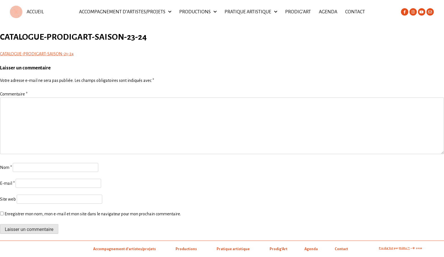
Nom (6, 167)
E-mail (7, 183)
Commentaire (13, 94)
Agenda (328, 11)
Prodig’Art (298, 11)
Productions (198, 12)
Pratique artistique (251, 12)
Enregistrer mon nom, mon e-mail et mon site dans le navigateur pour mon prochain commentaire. (93, 214)
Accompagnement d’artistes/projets (125, 12)
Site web (8, 199)
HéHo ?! (404, 248)
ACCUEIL (35, 11)
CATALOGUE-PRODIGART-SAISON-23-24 (37, 54)
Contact (355, 11)
